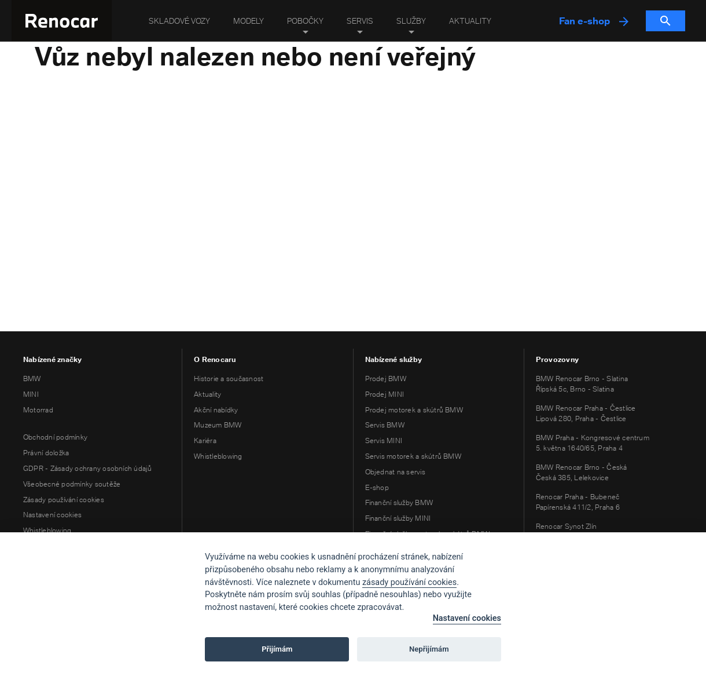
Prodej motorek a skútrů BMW (414, 409)
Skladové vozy (179, 20)
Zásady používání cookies (63, 499)
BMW (32, 378)
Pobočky (305, 20)
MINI (31, 394)
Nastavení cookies (52, 514)
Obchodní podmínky (55, 437)
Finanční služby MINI (398, 518)
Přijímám (277, 649)
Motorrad (38, 409)
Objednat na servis (395, 471)
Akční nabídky (216, 409)
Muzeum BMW (217, 425)
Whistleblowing (47, 530)
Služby (411, 20)
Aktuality (470, 20)
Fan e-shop (593, 21)
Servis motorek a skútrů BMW (413, 456)
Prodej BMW (385, 378)
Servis (360, 20)
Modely (248, 20)
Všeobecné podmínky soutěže (71, 484)
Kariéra (205, 440)
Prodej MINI (385, 394)
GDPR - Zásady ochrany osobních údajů (87, 468)
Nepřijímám (429, 649)
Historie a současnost (228, 378)
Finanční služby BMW (399, 502)
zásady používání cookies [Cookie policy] (409, 582)
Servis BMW (385, 425)
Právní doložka (46, 452)
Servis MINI (384, 440)
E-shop (377, 487)
